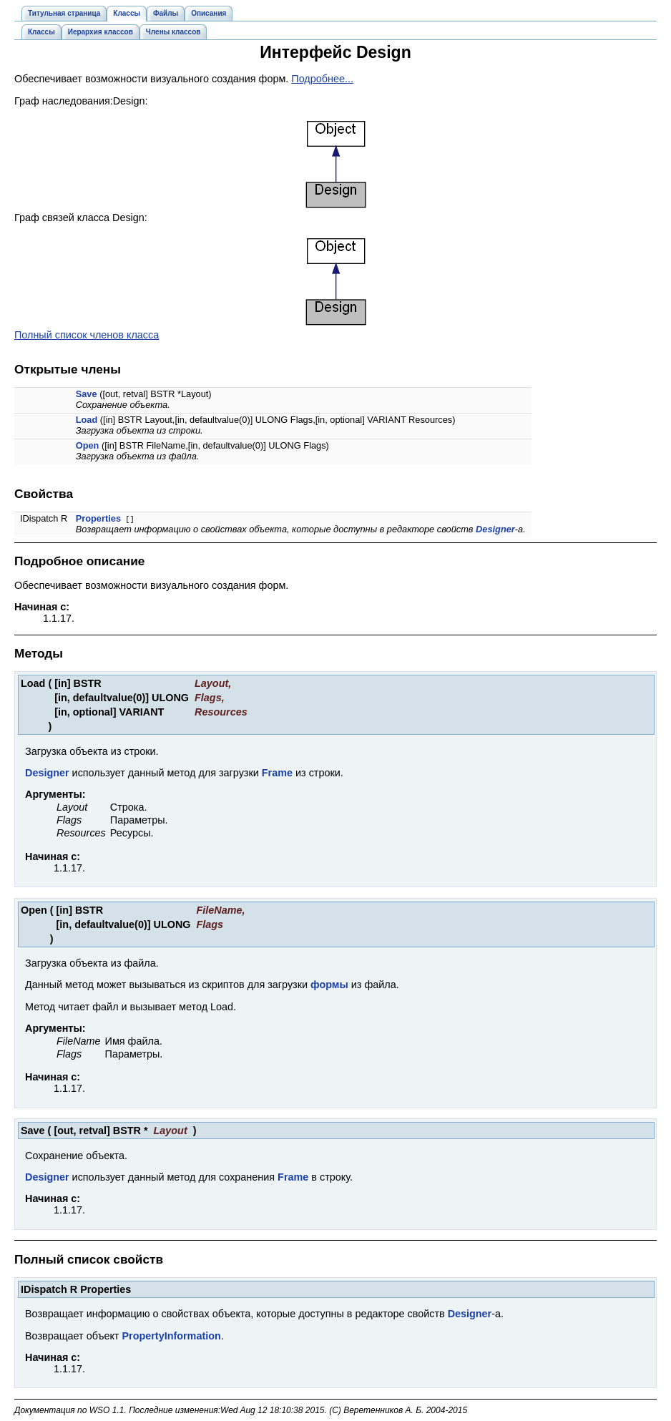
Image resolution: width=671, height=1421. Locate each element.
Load (87, 419)
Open (87, 445)
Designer (495, 529)
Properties (98, 518)
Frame (277, 772)
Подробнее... (322, 78)
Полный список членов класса (86, 335)
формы (329, 984)
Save (86, 394)
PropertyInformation (171, 1336)
